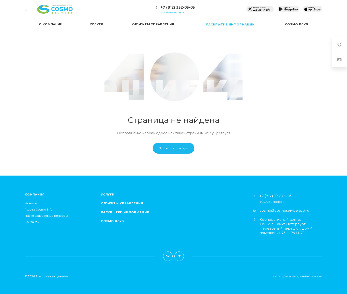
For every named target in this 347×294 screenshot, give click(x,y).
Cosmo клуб (112, 221)
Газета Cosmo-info (38, 209)
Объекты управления (122, 203)
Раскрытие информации (125, 212)
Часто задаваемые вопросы (46, 215)
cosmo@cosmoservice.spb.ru (284, 210)
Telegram (179, 256)
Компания (34, 194)
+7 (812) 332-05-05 (177, 7)
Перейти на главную (173, 148)
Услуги (107, 194)
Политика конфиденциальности (297, 276)
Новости (31, 203)
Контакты (32, 222)
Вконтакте (168, 256)
